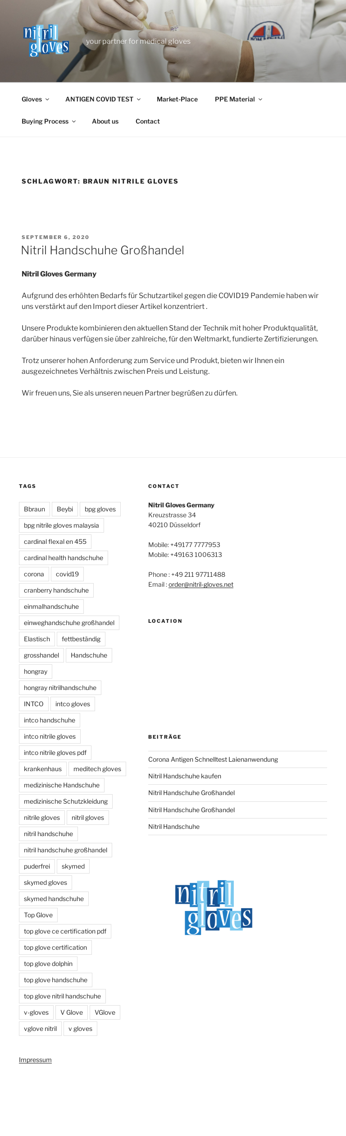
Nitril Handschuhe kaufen (184, 776)
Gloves (36, 99)
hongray (35, 671)
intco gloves (72, 704)
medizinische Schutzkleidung (66, 801)
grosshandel (41, 655)
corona (34, 574)
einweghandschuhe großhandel (69, 622)
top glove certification (55, 947)
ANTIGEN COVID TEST (103, 99)
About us (105, 121)
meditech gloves (97, 769)
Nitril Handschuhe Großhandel (102, 250)
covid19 (67, 574)
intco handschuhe (49, 720)
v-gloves (36, 1012)
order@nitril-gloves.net (200, 584)
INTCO (34, 704)
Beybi (65, 509)
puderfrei (37, 866)
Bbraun (34, 509)
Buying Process (49, 121)
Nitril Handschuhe (174, 826)
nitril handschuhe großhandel (65, 850)
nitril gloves (88, 817)
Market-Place (177, 99)
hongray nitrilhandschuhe (60, 687)
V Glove (71, 1012)
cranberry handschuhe (56, 590)
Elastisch (37, 639)
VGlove (105, 1012)
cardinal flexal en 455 (55, 541)
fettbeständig (81, 639)
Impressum (35, 1059)
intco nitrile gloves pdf (55, 752)
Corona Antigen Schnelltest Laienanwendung (213, 759)
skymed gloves (45, 882)
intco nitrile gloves (50, 736)
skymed (73, 866)
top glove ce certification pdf (65, 931)
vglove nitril (40, 1028)
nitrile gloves (42, 817)
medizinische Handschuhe (62, 785)
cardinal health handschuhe (63, 557)
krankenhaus (43, 769)
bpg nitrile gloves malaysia (61, 525)
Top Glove (38, 915)
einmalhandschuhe (51, 606)
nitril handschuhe (48, 833)
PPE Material (239, 99)
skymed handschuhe (54, 898)
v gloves (80, 1028)
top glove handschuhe (55, 980)
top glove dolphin (48, 963)
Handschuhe (89, 655)
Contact (148, 121)
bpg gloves (100, 509)
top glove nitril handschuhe (62, 996)
